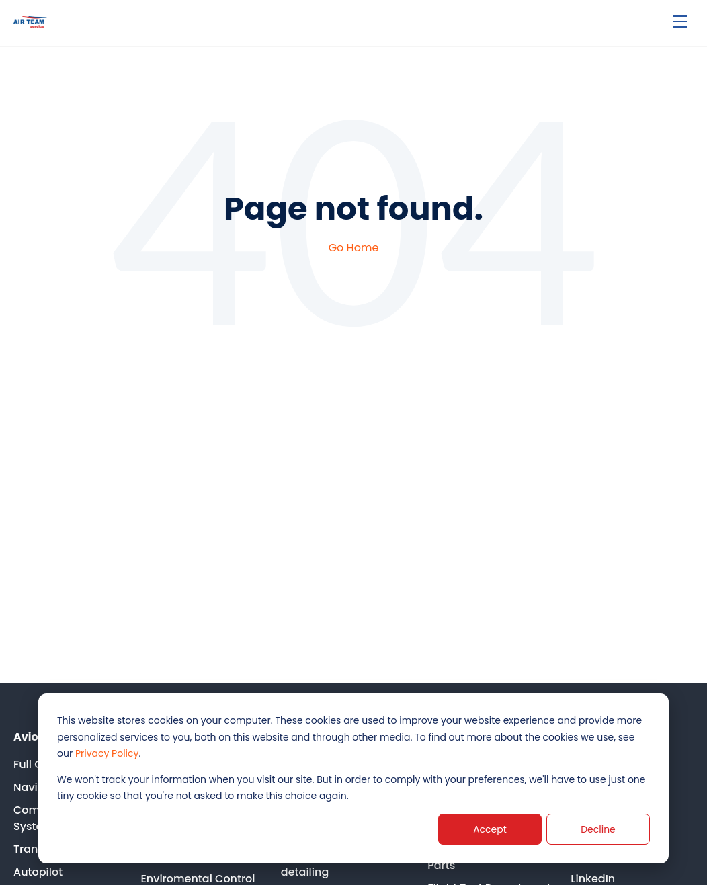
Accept (490, 829)
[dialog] (353, 778)
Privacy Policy (107, 753)
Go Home (354, 247)
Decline (598, 829)
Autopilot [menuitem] (38, 872)
